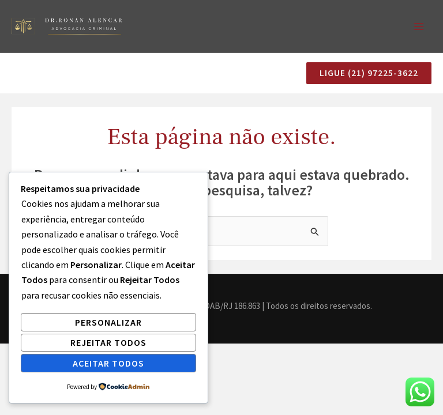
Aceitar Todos (108, 363)
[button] (364, 74)
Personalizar (108, 322)
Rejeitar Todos (108, 342)
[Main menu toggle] (418, 27)
